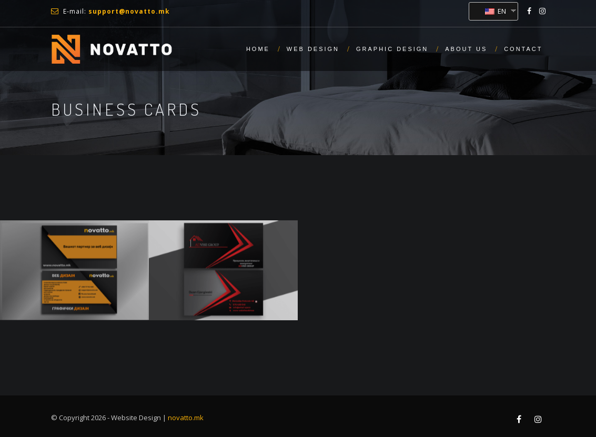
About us (466, 49)
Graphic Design (392, 49)
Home (258, 49)
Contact (523, 49)
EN (495, 11)
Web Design (313, 49)
